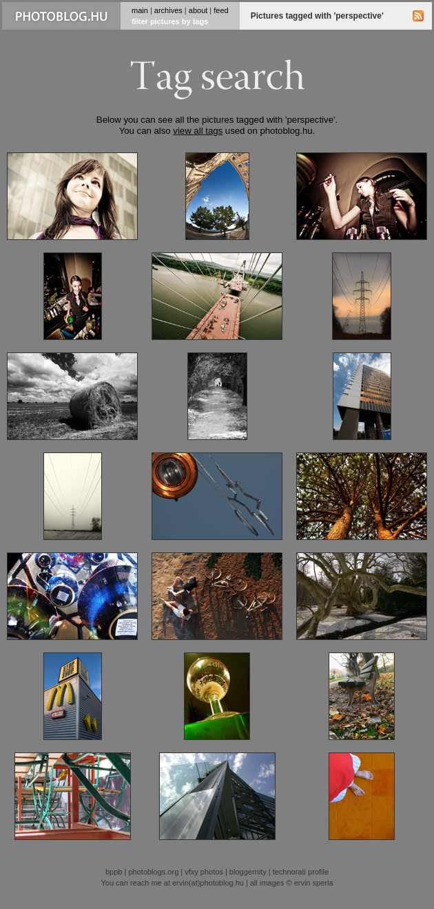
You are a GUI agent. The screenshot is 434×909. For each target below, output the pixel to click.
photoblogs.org (153, 872)
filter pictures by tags (170, 21)
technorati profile (301, 872)
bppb (113, 872)
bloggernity (248, 872)
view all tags (198, 131)
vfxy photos (204, 872)
